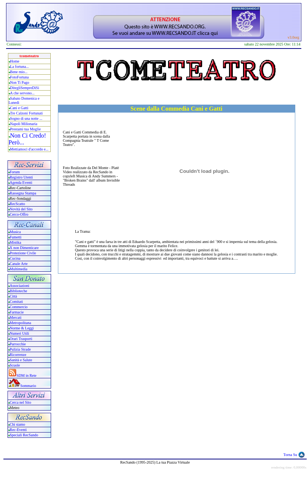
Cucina (15, 258)
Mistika (16, 242)
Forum (15, 172)
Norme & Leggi (22, 328)
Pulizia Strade (20, 349)
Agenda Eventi (21, 182)
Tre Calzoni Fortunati (26, 113)
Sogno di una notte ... (26, 118)
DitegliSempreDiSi (24, 88)
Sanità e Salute (21, 360)
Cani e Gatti (19, 108)
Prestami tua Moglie (25, 129)
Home (14, 61)
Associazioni (20, 286)
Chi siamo (17, 424)
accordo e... (39, 149)
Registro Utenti (21, 177)
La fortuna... (19, 66)
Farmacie (17, 312)
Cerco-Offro (19, 214)
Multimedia (19, 269)
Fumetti (16, 237)
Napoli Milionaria (23, 124)
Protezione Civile (23, 253)
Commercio (19, 307)
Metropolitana (20, 323)
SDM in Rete (27, 375)
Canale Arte (19, 264)
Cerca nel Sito (20, 402)
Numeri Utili (20, 333)
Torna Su (290, 455)
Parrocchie (18, 344)
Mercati (16, 317)
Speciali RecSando (24, 435)
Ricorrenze (18, 355)
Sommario (28, 386)
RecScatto (17, 204)
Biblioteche (18, 291)
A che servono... (22, 93)
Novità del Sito (21, 209)
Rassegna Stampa (23, 193)
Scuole (15, 365)
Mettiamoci (19, 149)
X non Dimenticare (24, 248)
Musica (15, 232)
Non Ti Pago (20, 82)
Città (13, 296)
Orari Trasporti (21, 339)
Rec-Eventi (18, 430)
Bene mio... (19, 72)
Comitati (16, 301)
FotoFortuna (19, 77)
